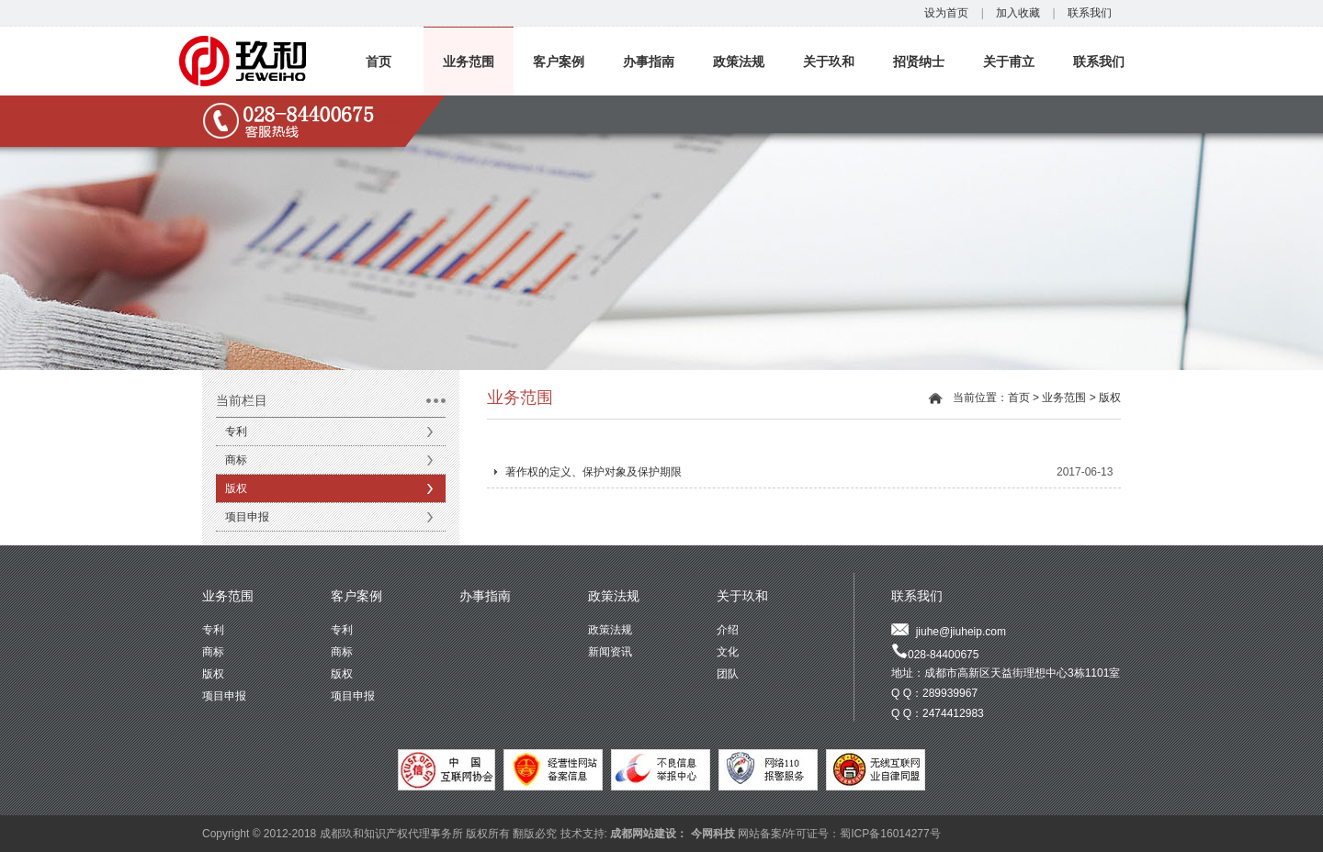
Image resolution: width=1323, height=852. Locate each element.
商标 (236, 460)
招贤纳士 (918, 61)
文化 (728, 651)
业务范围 (468, 61)
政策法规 (738, 61)
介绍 (728, 629)
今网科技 (713, 833)
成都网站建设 (643, 833)
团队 (728, 673)
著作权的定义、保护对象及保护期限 (593, 471)
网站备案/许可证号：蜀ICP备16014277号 (839, 833)
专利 (236, 431)
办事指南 (648, 61)
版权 (236, 488)
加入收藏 (1018, 12)
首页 (378, 61)
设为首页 (946, 12)
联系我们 (1090, 12)
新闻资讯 (610, 651)
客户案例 (558, 61)
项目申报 (247, 516)
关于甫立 (1009, 61)
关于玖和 (828, 61)
